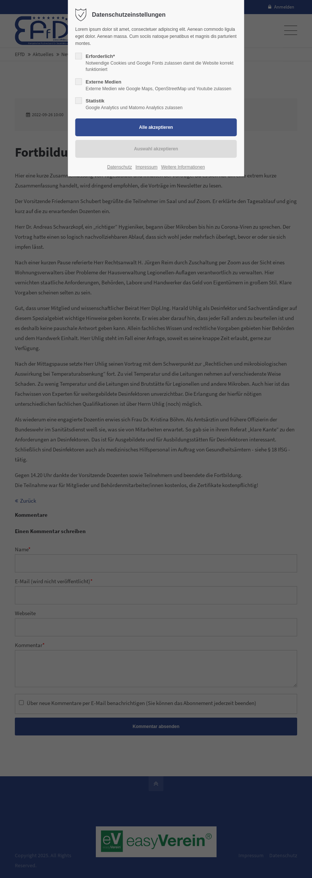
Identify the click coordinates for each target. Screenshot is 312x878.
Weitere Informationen (183, 167)
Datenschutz (119, 167)
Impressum (146, 167)
